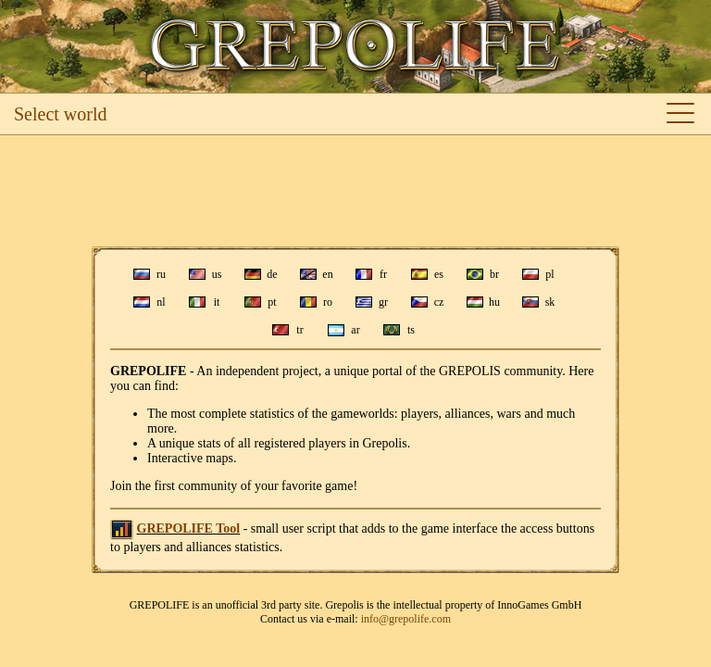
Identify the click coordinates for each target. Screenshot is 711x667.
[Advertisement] (355, 191)
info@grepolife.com (406, 618)
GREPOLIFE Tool (189, 528)
